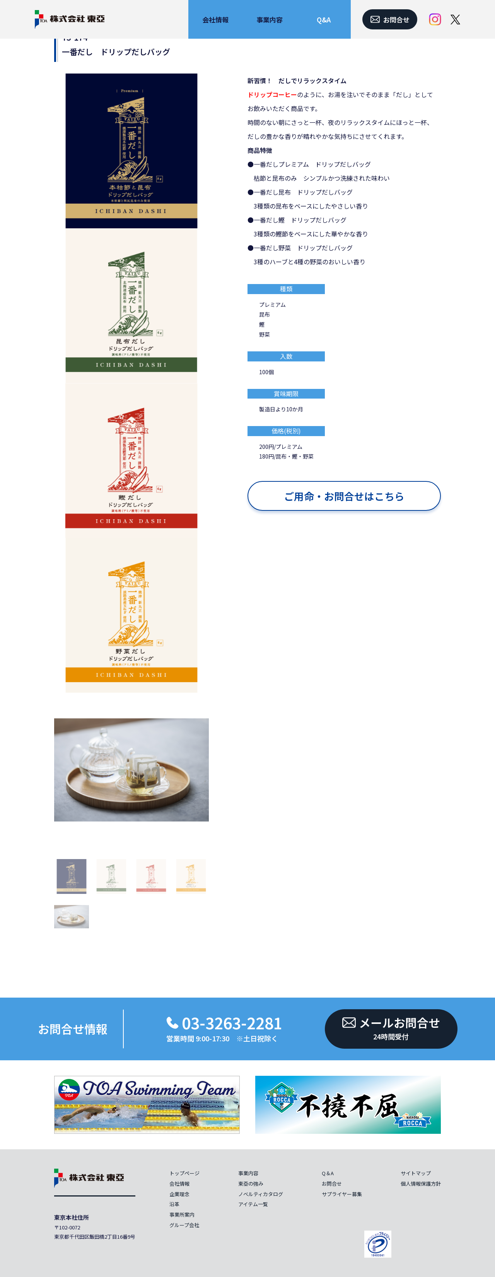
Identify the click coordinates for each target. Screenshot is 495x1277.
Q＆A (328, 1173)
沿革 (174, 1204)
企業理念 (179, 1194)
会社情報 (179, 1183)
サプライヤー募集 (342, 1194)
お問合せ (332, 1183)
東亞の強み (250, 1183)
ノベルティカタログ (260, 1194)
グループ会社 (184, 1225)
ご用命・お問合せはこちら (344, 496)
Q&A (324, 19)
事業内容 (248, 1173)
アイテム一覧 (253, 1204)
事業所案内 (182, 1214)
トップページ (184, 1173)
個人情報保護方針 (421, 1183)
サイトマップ (416, 1173)
